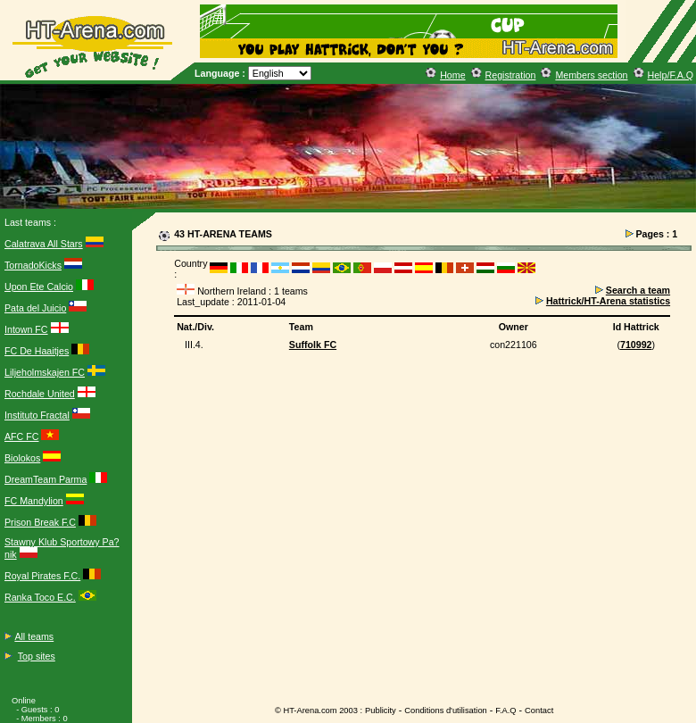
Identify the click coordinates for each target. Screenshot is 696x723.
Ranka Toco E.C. (40, 597)
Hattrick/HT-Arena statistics (608, 300)
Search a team (638, 290)
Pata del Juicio (35, 308)
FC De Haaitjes (36, 350)
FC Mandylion (33, 500)
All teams (34, 636)
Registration (510, 75)
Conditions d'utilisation (445, 710)
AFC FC (21, 436)
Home (452, 75)
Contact (539, 710)
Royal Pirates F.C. (42, 575)
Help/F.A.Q (671, 75)
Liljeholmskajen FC (44, 372)
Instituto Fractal (37, 415)
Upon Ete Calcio (38, 286)
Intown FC (26, 329)
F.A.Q (505, 710)
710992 (636, 344)
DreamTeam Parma (45, 479)
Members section (591, 75)
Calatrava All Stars (43, 243)
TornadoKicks (33, 265)
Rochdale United (39, 393)
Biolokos (22, 458)
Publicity (380, 710)
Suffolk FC (312, 344)
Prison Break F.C (40, 522)
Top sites (36, 656)
